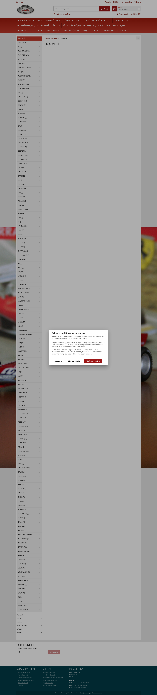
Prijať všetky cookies (93, 361)
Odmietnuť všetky (74, 361)
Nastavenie (58, 361)
